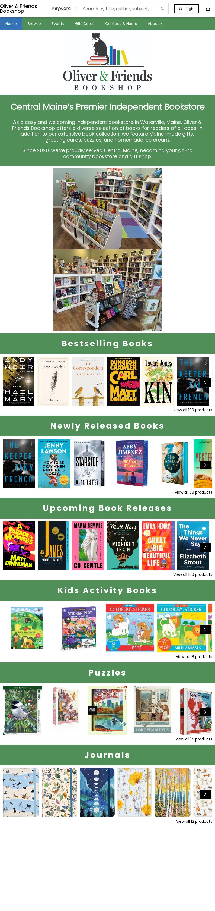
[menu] (107, 23)
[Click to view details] (18, 381)
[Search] (162, 8)
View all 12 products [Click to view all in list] (194, 821)
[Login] (186, 8)
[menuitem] (11, 23)
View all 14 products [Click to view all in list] (193, 739)
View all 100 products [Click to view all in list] (192, 410)
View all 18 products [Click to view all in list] (194, 656)
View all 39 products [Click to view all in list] (193, 492)
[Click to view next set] (205, 382)
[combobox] (64, 8)
